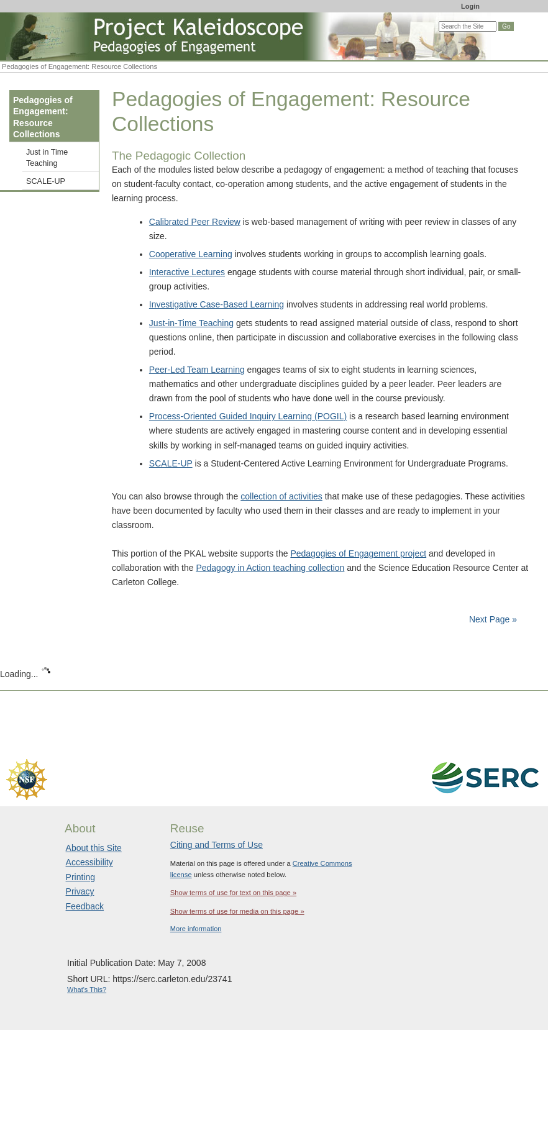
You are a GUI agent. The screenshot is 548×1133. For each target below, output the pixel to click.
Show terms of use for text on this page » (233, 892)
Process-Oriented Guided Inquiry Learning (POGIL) (248, 416)
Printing (80, 877)
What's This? (86, 989)
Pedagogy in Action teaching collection (270, 568)
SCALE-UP (171, 463)
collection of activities (281, 496)
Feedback (85, 906)
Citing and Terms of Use (216, 845)
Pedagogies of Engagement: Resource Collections (43, 117)
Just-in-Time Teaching (191, 323)
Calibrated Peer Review (194, 222)
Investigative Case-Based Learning (216, 304)
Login (470, 6)
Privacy (80, 891)
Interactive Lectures (187, 272)
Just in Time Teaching (47, 158)
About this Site (94, 848)
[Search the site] (467, 26)
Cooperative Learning (190, 254)
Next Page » (492, 619)
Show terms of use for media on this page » (237, 911)
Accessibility (89, 862)
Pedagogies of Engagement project (358, 553)
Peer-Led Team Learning (197, 370)
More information (196, 928)
